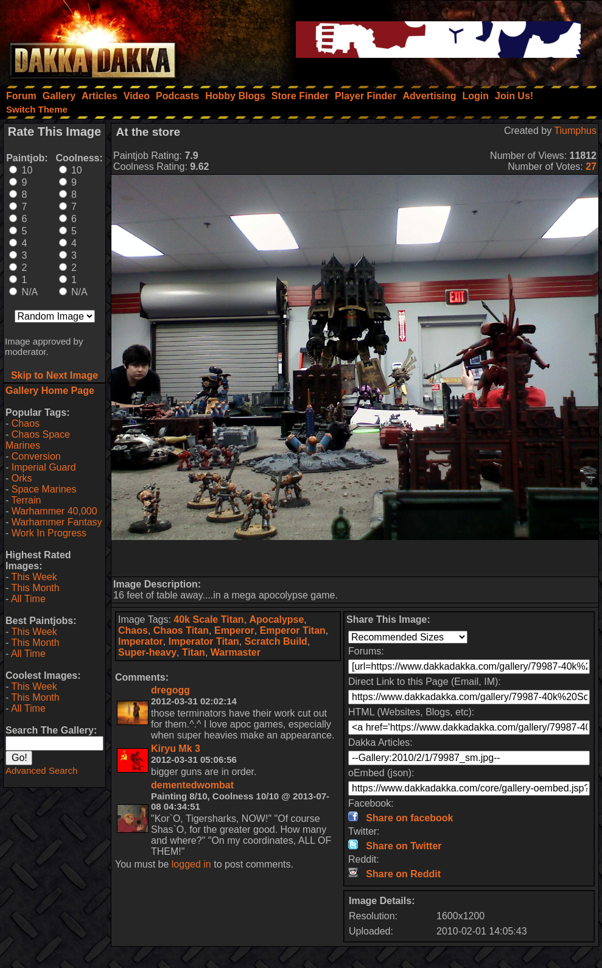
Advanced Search (41, 770)
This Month (35, 588)
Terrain (26, 500)
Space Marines (44, 489)
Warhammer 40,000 (54, 511)
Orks (22, 478)
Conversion (36, 456)
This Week (34, 577)
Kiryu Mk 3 (175, 748)
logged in (191, 864)
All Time (28, 599)
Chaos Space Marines (37, 440)
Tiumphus (575, 130)
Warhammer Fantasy (57, 522)
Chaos (26, 423)
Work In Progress (49, 533)
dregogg (170, 690)
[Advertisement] (354, 558)
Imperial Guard (44, 467)
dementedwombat (192, 785)
